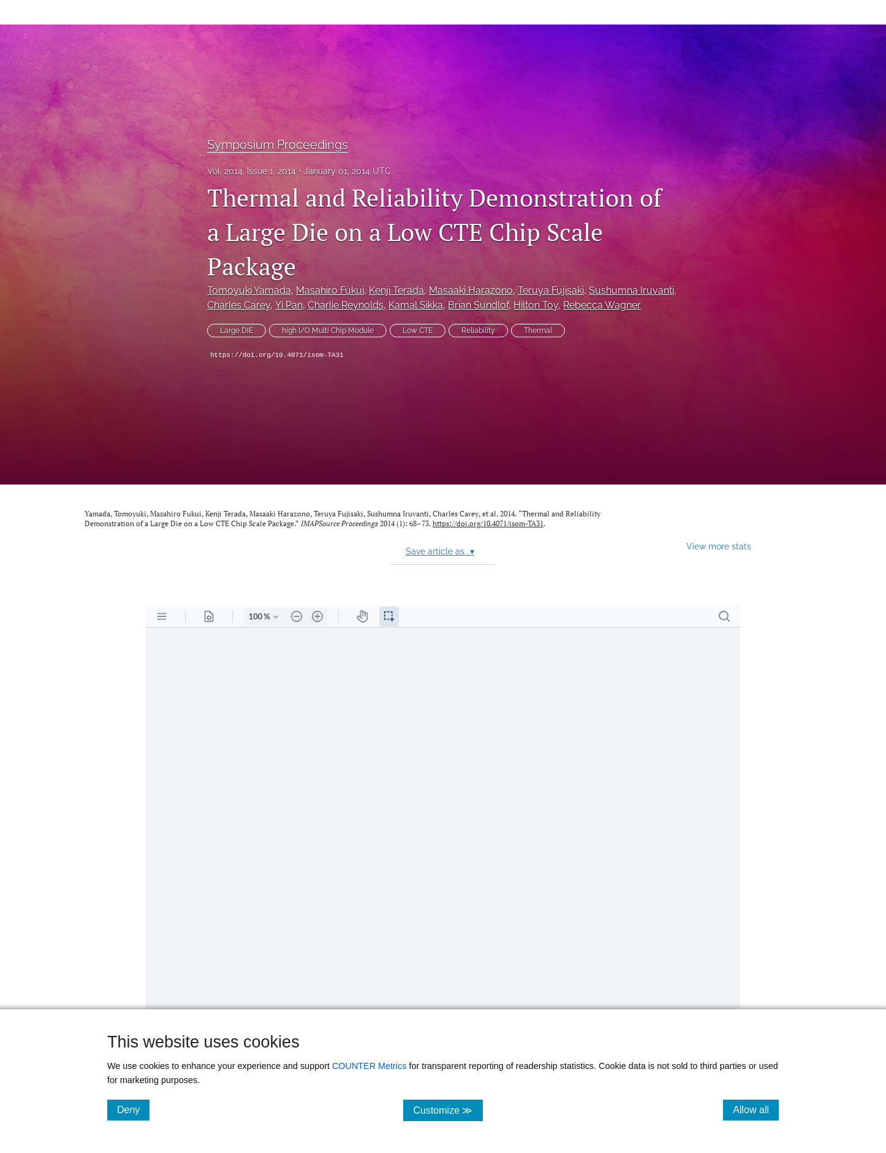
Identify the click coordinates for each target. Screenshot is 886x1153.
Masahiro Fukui (330, 290)
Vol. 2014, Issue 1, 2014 (251, 171)
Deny (133, 1109)
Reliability (478, 330)
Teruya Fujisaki (551, 290)
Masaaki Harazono (471, 290)
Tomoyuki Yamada (249, 290)
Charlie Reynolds (346, 305)
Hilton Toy (535, 305)
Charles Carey (238, 305)
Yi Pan (289, 305)
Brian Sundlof (478, 305)
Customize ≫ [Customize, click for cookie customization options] (447, 1110)
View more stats (718, 546)
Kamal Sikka (415, 305)
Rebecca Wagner (602, 305)
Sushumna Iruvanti (631, 290)
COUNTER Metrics (369, 1066)
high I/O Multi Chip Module (328, 330)
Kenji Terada (396, 290)
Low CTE (418, 330)
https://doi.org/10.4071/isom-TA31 (277, 355)
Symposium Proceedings (277, 144)
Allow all (756, 1109)
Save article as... (440, 551)
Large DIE (236, 330)
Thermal (538, 330)
